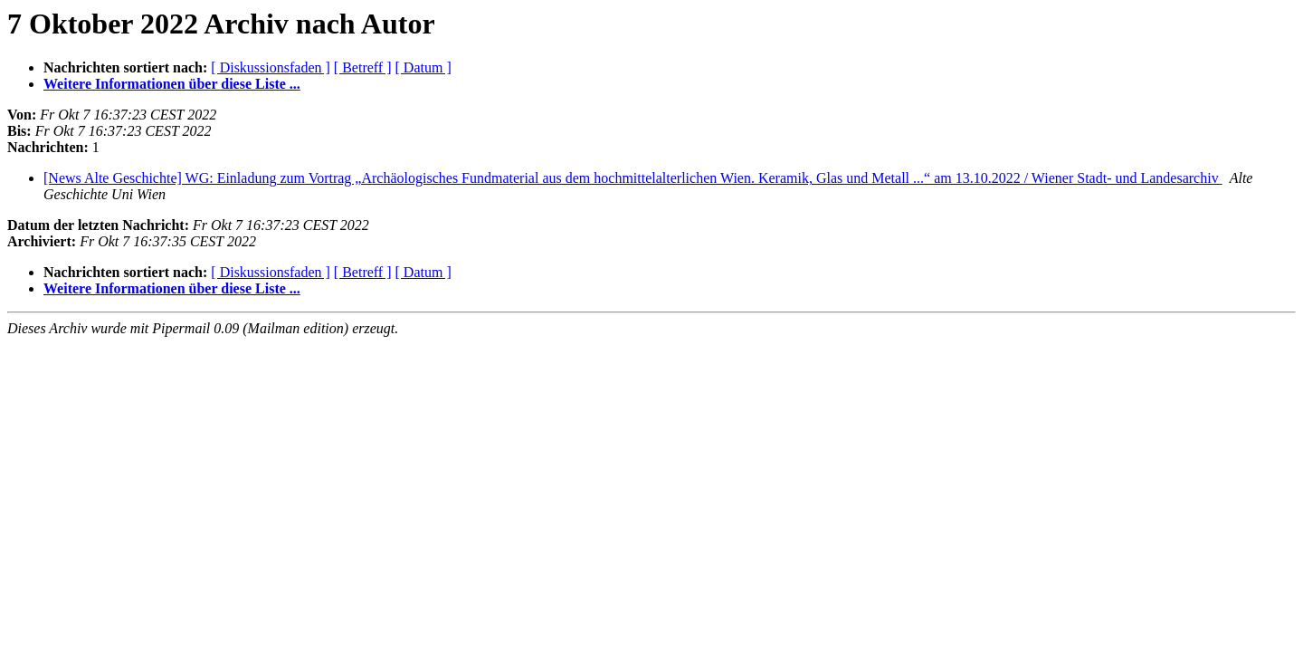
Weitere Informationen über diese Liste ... (171, 83)
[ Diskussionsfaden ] (270, 67)
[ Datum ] (423, 67)
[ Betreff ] (363, 67)
